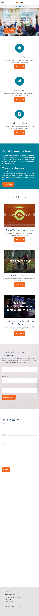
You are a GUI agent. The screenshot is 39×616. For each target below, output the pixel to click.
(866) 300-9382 (12, 594)
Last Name (5, 376)
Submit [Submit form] (5, 470)
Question (4, 455)
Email (3, 387)
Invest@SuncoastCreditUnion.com (13, 606)
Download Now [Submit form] (8, 397)
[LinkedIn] (9, 609)
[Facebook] (6, 609)
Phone (3, 444)
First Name (5, 366)
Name (3, 423)
